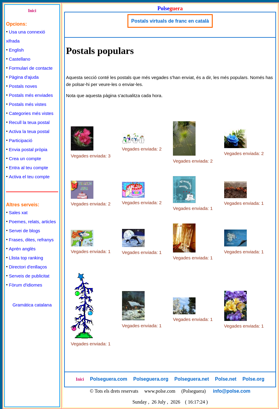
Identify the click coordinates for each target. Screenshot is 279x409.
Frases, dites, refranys (31, 239)
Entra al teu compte (28, 167)
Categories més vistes (31, 113)
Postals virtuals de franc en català (170, 21)
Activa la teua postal (29, 131)
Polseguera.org (150, 379)
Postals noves (23, 86)
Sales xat (18, 212)
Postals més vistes (27, 104)
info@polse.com (231, 391)
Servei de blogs (24, 230)
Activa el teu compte (29, 176)
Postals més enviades (31, 95)
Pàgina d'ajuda (24, 77)
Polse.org (254, 379)
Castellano (19, 59)
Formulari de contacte (31, 68)
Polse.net (225, 379)
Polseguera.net (191, 379)
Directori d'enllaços (28, 266)
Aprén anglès (22, 248)
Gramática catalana (32, 304)
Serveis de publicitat (29, 275)
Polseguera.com (108, 379)
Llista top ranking (26, 257)
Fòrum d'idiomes (25, 284)
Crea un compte (25, 158)
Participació (21, 140)
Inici (32, 10)
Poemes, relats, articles (32, 221)
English (16, 49)
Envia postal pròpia (28, 149)
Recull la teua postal (29, 122)
